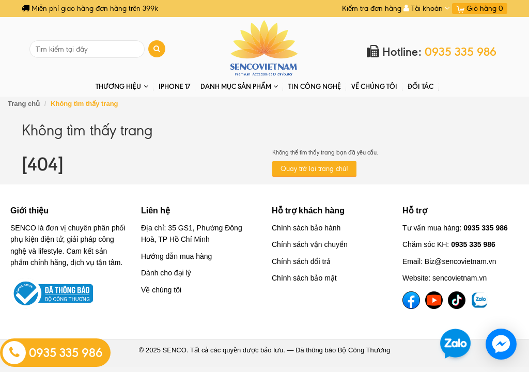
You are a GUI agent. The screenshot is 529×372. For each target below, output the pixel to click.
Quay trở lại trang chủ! (314, 169)
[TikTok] (456, 300)
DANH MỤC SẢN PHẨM (239, 86)
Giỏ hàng (479, 8)
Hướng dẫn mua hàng (176, 256)
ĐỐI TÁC (420, 86)
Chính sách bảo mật (304, 278)
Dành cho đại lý (166, 273)
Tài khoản (426, 8)
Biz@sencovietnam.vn (460, 261)
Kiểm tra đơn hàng (371, 8)
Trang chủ (24, 103)
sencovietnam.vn (459, 278)
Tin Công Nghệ (314, 86)
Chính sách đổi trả (301, 261)
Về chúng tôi (374, 86)
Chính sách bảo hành (306, 228)
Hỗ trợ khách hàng (308, 210)
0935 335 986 (53, 353)
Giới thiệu (29, 210)
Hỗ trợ (414, 210)
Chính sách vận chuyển (310, 244)
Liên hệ (155, 210)
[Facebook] (411, 300)
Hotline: (431, 52)
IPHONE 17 (174, 86)
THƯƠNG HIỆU (122, 86)
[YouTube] (434, 300)
